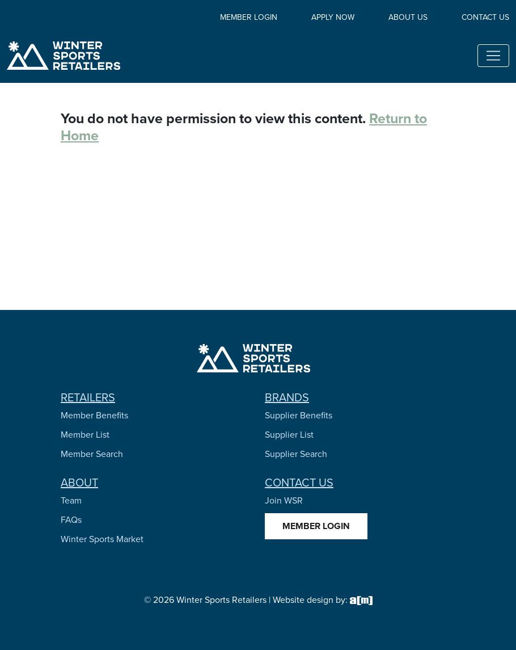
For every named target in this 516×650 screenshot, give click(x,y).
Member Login (248, 17)
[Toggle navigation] (493, 55)
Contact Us (485, 17)
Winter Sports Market (102, 539)
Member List (85, 434)
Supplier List (289, 434)
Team (71, 500)
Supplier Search (296, 453)
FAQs (71, 519)
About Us (408, 17)
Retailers (88, 397)
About (79, 482)
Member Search (92, 453)
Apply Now (332, 17)
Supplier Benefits (298, 415)
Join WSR (284, 500)
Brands (287, 397)
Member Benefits (94, 415)
